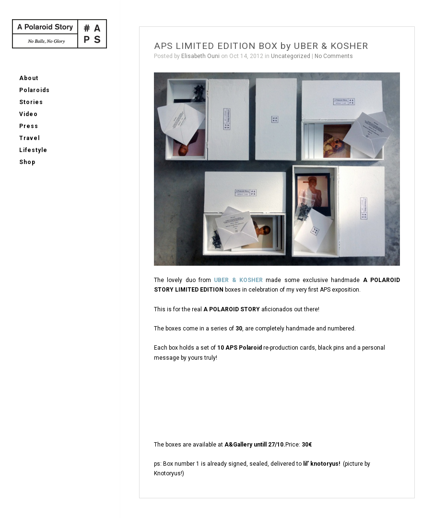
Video (28, 114)
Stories (31, 102)
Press (28, 126)
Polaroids (34, 90)
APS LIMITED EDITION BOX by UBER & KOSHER (261, 45)
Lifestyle (33, 150)
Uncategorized (290, 56)
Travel (29, 138)
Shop (27, 162)
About (28, 78)
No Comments (334, 56)
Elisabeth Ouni (200, 56)
